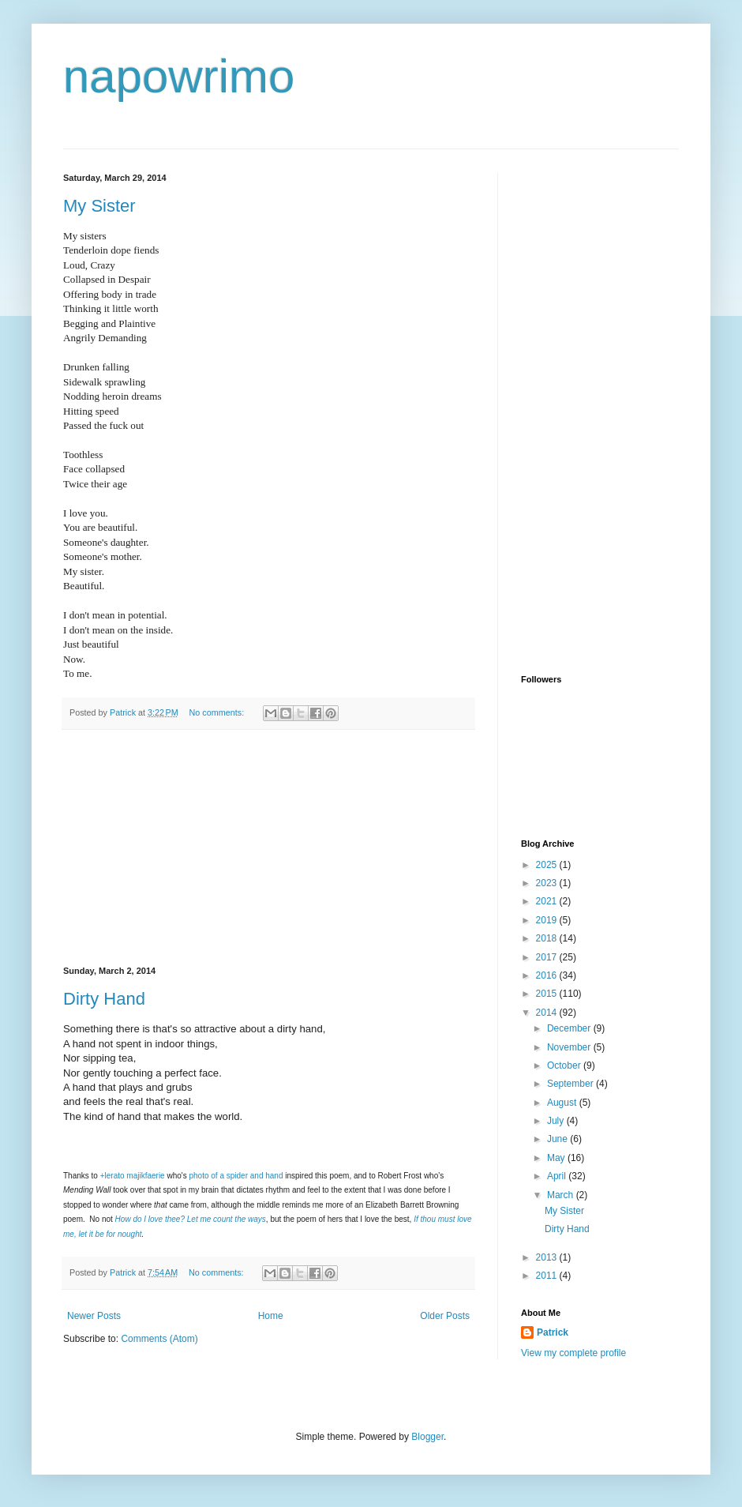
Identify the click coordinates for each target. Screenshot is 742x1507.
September (571, 1083)
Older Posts (445, 1315)
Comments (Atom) (159, 1338)
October (565, 1065)
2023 (548, 883)
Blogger (427, 1436)
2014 (548, 1012)
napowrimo (178, 76)
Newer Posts (94, 1315)
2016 (548, 975)
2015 (548, 993)
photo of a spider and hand (236, 1175)
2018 (548, 938)
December (570, 1028)
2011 (548, 1275)
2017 (548, 957)
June (558, 1138)
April (557, 1176)
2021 (548, 901)
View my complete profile (573, 1353)
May (557, 1157)
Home (270, 1315)
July (557, 1120)
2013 (548, 1257)
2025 (548, 864)
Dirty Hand (104, 999)
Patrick (552, 1332)
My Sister (99, 206)
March (561, 1195)
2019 (548, 920)
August (563, 1102)
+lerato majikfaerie (132, 1175)
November (570, 1047)
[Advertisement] (268, 848)
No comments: (218, 712)
